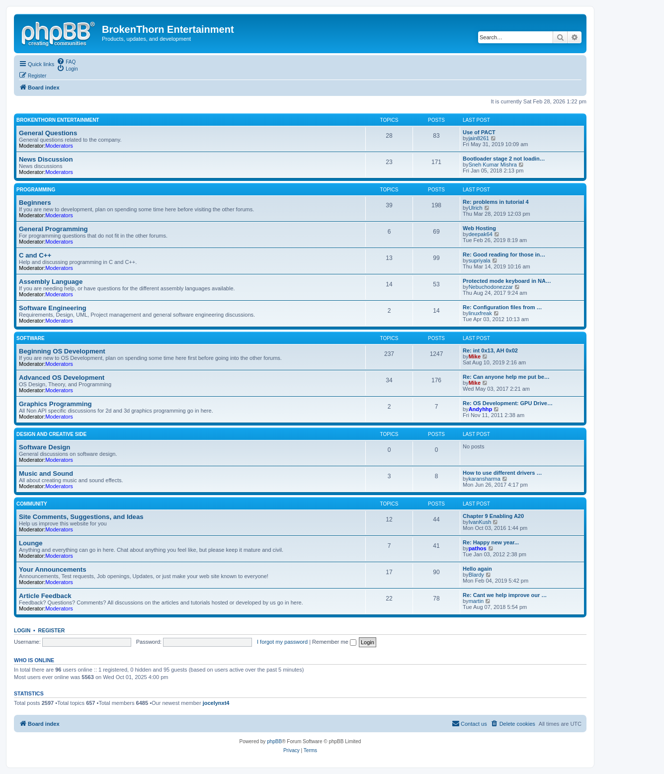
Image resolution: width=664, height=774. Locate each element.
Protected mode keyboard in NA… (507, 281)
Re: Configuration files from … (502, 307)
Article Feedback (45, 596)
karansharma (484, 479)
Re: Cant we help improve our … (505, 595)
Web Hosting (479, 228)
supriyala (480, 260)
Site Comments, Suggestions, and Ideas (81, 516)
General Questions (48, 133)
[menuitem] (66, 61)
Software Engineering (52, 308)
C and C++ (35, 255)
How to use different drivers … (502, 473)
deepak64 (481, 234)
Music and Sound (46, 473)
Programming (35, 189)
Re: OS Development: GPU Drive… (508, 403)
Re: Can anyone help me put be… (506, 377)
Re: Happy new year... (491, 542)
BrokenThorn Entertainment (57, 120)
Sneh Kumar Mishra (493, 165)
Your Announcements (52, 569)
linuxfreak (480, 313)
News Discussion (46, 159)
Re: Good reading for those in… (504, 255)
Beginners (35, 202)
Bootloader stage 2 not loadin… (504, 159)
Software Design (44, 447)
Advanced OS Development (61, 377)
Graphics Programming (55, 404)
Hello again (477, 569)
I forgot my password (282, 642)
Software (30, 338)
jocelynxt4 (216, 703)
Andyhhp (481, 409)
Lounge (31, 543)
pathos (478, 548)
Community (31, 504)
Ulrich (476, 208)
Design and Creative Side (51, 434)
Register (51, 630)
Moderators (59, 146)
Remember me (334, 642)
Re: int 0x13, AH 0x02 (490, 350)
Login (22, 630)
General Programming (53, 229)
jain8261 (479, 138)
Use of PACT (479, 132)
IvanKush (480, 522)
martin (476, 601)
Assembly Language (51, 281)
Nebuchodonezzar (491, 287)
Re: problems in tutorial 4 (496, 202)
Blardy (476, 575)
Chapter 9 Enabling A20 (493, 516)
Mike (475, 356)
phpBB (274, 741)
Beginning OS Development (62, 351)
